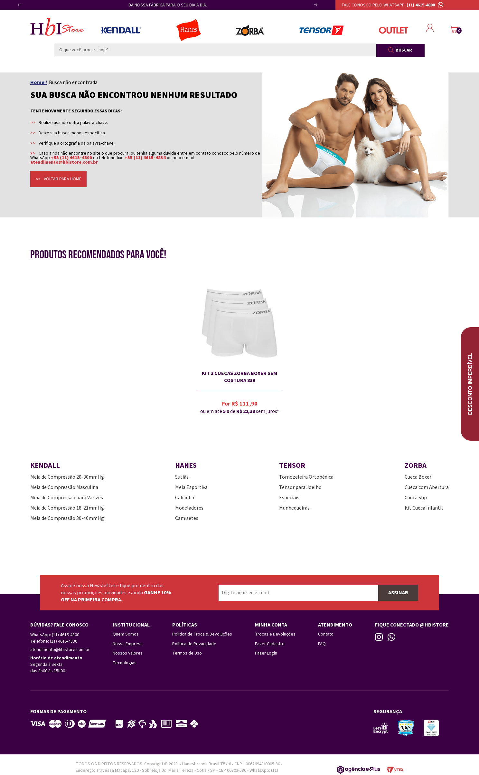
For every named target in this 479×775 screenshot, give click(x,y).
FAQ (322, 643)
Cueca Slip (416, 497)
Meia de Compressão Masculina (64, 487)
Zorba (250, 30)
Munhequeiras (294, 508)
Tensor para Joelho (300, 487)
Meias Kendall (121, 30)
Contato (325, 634)
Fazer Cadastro (270, 643)
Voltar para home (62, 179)
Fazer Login (266, 652)
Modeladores (189, 508)
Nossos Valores (128, 652)
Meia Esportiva (191, 487)
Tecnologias (124, 661)
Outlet (393, 30)
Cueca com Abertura (427, 487)
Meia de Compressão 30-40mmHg (67, 518)
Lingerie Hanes (188, 30)
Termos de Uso (187, 652)
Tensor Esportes (321, 30)
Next (309, 7)
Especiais (289, 497)
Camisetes (186, 518)
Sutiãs (182, 477)
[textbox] (215, 49)
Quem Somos (126, 634)
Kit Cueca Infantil (424, 508)
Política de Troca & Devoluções (202, 634)
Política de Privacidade (194, 643)
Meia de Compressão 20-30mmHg (67, 477)
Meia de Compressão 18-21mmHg (67, 508)
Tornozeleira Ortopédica (306, 477)
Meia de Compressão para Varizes (66, 497)
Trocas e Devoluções (275, 634)
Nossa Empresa (128, 643)
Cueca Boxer (418, 477)
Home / (38, 82)
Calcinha (184, 497)
